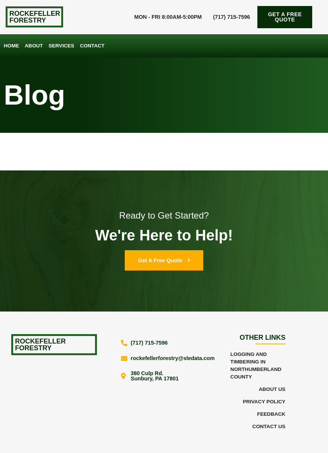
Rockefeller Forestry (34, 17)
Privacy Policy (264, 401)
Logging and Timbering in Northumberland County (255, 365)
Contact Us (269, 426)
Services (61, 46)
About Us (272, 389)
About (34, 46)
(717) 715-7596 (231, 17)
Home (11, 46)
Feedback (271, 414)
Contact (92, 46)
